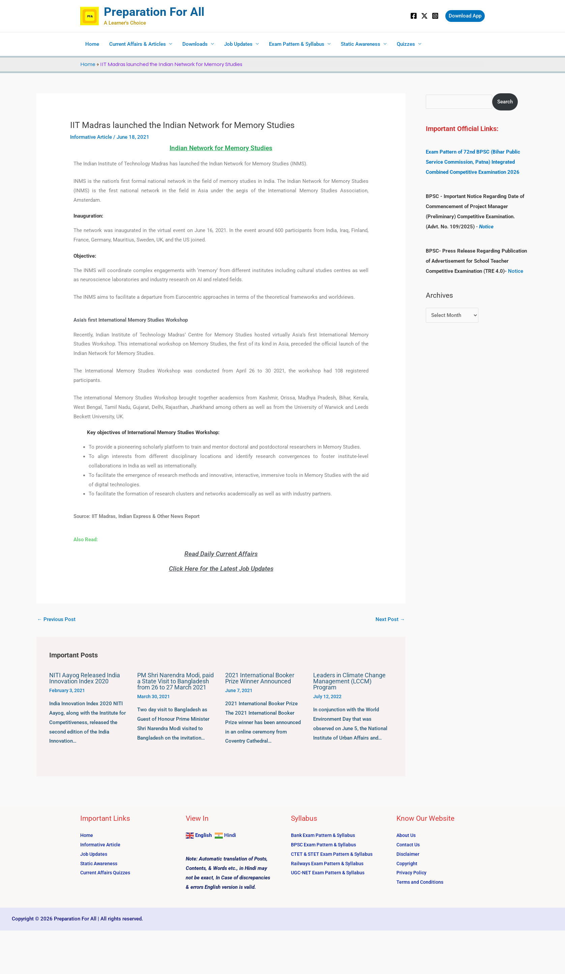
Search (505, 102)
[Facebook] (413, 15)
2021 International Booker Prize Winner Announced (259, 678)
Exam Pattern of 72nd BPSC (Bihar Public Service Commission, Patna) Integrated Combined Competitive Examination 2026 (473, 162)
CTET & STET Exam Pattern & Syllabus (334, 854)
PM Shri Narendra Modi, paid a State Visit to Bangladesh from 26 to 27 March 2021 (175, 681)
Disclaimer (408, 854)
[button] (465, 16)
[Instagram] (435, 15)
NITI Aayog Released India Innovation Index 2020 (84, 678)
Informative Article (91, 137)
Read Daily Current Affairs (221, 554)
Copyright (407, 864)
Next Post (390, 619)
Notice (486, 227)
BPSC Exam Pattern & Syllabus (325, 845)
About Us (406, 835)
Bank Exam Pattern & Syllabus (325, 835)
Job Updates (238, 44)
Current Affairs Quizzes (106, 873)
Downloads (195, 44)
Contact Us (409, 845)
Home (92, 44)
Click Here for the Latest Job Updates (221, 569)
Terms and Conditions (421, 882)
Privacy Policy (412, 873)
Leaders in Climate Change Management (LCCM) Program (349, 681)
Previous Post (56, 619)
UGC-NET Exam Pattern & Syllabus (330, 873)
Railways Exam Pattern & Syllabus (329, 864)
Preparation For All (154, 12)
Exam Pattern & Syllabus (296, 44)
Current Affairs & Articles (137, 44)
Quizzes (406, 44)
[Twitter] (424, 15)
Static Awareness (360, 44)
